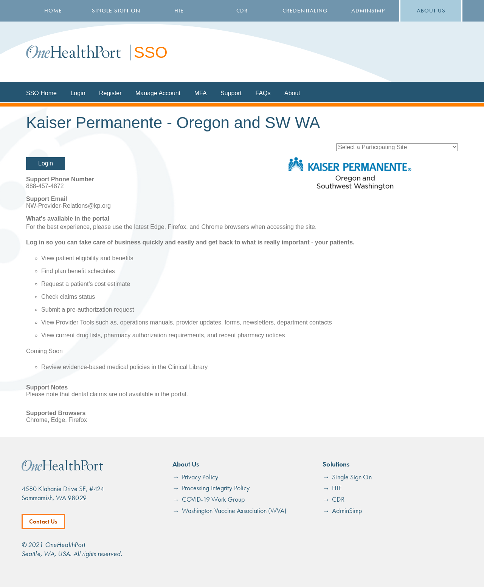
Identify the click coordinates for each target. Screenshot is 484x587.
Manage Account (157, 93)
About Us (431, 10)
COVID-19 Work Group (213, 499)
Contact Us (43, 521)
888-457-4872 (45, 186)
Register (110, 93)
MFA (200, 93)
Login (77, 93)
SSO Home (41, 93)
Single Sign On (351, 477)
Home (53, 10)
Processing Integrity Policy (216, 488)
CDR (242, 10)
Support (231, 93)
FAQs (263, 93)
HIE (179, 10)
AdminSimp (368, 10)
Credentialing (304, 10)
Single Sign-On (116, 10)
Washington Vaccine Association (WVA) (234, 510)
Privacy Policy (200, 477)
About (292, 93)
